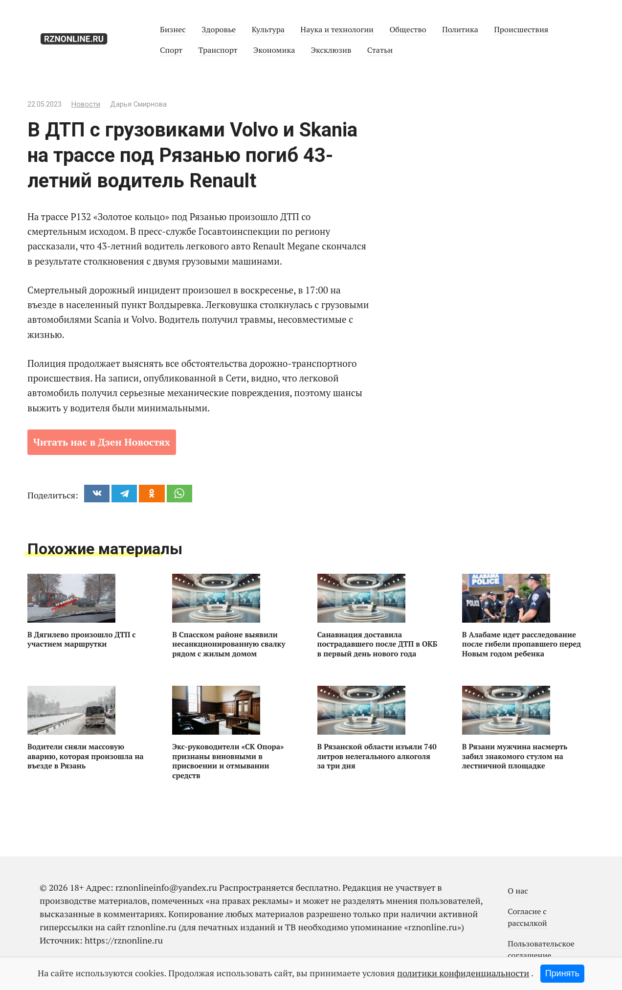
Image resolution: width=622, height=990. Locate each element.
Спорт (171, 50)
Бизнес (173, 29)
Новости (85, 104)
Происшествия (521, 29)
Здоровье (218, 29)
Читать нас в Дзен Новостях (101, 442)
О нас (518, 890)
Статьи (380, 50)
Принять (562, 973)
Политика (460, 29)
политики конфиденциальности (463, 973)
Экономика (274, 50)
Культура (268, 29)
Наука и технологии (337, 29)
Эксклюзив (331, 50)
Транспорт (218, 50)
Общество (407, 29)
